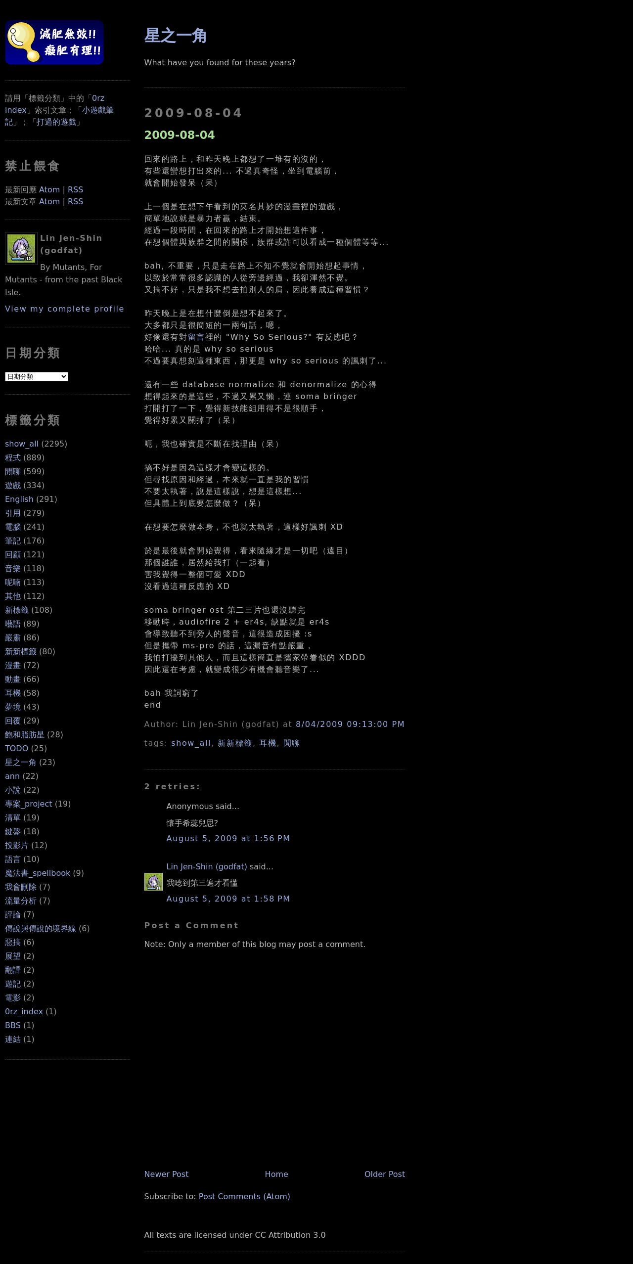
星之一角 (21, 762)
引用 (13, 513)
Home (276, 1174)
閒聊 (13, 471)
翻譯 (13, 970)
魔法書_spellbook (37, 873)
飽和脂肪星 (25, 734)
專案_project (28, 804)
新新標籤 (21, 651)
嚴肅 (13, 637)
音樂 (13, 568)
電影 (13, 997)
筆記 (13, 540)
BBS (13, 1025)
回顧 (13, 554)
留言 (196, 337)
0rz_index (24, 1011)
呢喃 (13, 582)
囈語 (13, 624)
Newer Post (166, 1174)
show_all (22, 444)
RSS (75, 189)
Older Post (384, 1174)
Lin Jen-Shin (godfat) (207, 866)
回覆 (13, 720)
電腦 (13, 527)
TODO (16, 748)
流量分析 (21, 900)
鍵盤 (13, 831)
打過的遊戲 (56, 122)
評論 (13, 914)
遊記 (13, 984)
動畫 (13, 679)
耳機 (13, 693)
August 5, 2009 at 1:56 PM (229, 838)
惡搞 (13, 942)
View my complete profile (65, 309)
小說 (13, 790)
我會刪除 (21, 887)
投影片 (17, 845)
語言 (13, 859)
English (19, 499)
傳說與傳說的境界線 (40, 928)
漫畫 (13, 665)
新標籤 (17, 610)
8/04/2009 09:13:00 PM (350, 724)
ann (12, 776)
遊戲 (13, 485)
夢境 (13, 707)
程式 (13, 457)
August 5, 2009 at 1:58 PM (229, 898)
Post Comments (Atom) (244, 1196)
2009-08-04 (179, 135)
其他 (13, 596)
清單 (13, 817)
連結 (13, 1039)
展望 (13, 956)
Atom (49, 189)
